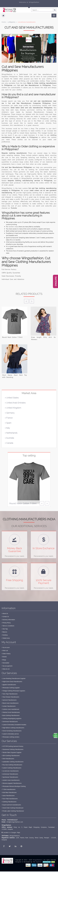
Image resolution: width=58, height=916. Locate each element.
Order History (6, 654)
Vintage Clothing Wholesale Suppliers (13, 691)
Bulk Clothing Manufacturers (10, 715)
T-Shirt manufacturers (8, 789)
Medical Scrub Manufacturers (11, 712)
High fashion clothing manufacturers (13, 728)
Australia (9, 438)
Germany (10, 413)
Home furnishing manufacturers (11, 731)
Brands (4, 657)
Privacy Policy (6, 623)
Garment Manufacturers (9, 700)
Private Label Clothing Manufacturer (13, 811)
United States (12, 397)
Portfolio (5, 635)
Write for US (6, 669)
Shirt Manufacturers (8, 759)
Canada (9, 443)
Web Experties (37, 862)
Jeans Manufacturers (8, 795)
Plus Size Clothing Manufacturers (12, 765)
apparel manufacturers (9, 685)
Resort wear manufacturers (10, 703)
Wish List (5, 650)
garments (22, 172)
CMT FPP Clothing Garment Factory (12, 746)
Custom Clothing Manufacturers (11, 768)
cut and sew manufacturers (10, 771)
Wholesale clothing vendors (10, 737)
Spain (8, 423)
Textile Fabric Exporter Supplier (11, 752)
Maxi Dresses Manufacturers (10, 697)
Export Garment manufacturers (11, 805)
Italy (7, 428)
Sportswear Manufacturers (10, 777)
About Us (5, 613)
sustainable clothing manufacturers (12, 762)
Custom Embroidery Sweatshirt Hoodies (14, 725)
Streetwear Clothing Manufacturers (12, 749)
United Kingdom (13, 408)
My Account (6, 647)
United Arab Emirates (15, 403)
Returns (4, 632)
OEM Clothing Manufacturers (11, 755)
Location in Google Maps (11, 832)
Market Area (6, 638)
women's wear (13, 227)
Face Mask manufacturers (10, 799)
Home (4, 22)
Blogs (4, 660)
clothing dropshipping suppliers (11, 718)
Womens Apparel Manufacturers (12, 783)
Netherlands (11, 433)
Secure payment (7, 666)
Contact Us (5, 616)
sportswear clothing (34, 110)
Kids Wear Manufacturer (9, 792)
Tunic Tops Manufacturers (9, 694)
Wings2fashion (37, 860)
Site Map (5, 629)
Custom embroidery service (10, 734)
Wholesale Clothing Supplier (11, 688)
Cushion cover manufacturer (10, 709)
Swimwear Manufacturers (10, 721)
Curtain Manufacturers (8, 706)
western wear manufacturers (11, 780)
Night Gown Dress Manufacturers (12, 681)
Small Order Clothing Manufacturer (12, 808)
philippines (11, 22)
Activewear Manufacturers (10, 774)
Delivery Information (8, 620)
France (9, 418)
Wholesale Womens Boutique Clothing (14, 786)
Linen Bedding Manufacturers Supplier (13, 678)
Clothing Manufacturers (9, 802)
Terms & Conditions (8, 626)
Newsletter (5, 663)
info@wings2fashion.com (14, 822)
